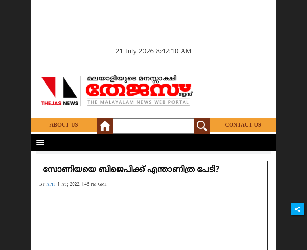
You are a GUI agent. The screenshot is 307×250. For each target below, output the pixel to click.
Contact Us (243, 125)
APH (50, 184)
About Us (64, 125)
